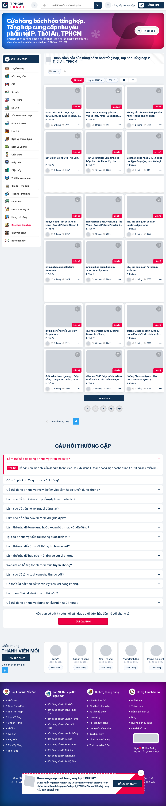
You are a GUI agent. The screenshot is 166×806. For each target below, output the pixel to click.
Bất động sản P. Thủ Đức (60, 704)
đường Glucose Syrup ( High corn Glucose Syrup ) (142, 377)
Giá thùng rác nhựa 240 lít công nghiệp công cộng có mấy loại (144, 159)
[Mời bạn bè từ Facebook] (5, 670)
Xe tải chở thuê (97, 711)
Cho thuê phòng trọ (99, 706)
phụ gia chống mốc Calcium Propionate (61, 332)
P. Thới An (11, 728)
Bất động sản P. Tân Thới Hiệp (60, 726)
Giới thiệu (136, 700)
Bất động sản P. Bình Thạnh (62, 744)
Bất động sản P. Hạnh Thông (62, 733)
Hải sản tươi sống (98, 722)
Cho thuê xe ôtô (97, 700)
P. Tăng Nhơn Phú (15, 706)
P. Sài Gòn (11, 733)
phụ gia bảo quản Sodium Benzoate (60, 268)
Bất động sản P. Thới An (60, 750)
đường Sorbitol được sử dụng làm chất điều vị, (102, 332)
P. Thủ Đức (11, 700)
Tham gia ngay (16, 657)
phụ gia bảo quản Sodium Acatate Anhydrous (100, 268)
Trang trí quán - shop (100, 728)
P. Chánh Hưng (14, 722)
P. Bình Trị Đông (14, 745)
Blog (133, 717)
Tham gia (149, 30)
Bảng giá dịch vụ (140, 711)
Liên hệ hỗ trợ (138, 728)
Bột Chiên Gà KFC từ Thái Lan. (62, 157)
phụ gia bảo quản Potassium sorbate (142, 268)
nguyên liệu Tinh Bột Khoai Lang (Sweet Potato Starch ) (62, 223)
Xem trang (55, 667)
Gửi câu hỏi (83, 621)
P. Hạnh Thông (13, 717)
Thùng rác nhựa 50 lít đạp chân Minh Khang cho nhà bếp (144, 114)
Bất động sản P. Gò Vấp (59, 738)
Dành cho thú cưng (99, 739)
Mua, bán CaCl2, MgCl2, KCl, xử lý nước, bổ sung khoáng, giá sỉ (63, 114)
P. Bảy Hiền (12, 739)
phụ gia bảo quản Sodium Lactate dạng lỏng (141, 223)
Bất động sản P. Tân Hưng (61, 755)
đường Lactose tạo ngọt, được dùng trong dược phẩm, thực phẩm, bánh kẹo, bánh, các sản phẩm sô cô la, (63, 377)
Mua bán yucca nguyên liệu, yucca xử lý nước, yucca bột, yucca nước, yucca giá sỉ (102, 114)
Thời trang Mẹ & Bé (99, 745)
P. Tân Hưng (12, 750)
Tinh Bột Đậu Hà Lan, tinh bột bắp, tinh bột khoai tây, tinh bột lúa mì (104, 159)
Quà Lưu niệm (96, 733)
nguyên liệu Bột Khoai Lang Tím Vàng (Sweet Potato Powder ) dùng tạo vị (104, 223)
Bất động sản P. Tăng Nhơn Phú (62, 711)
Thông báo (137, 706)
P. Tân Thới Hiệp (14, 711)
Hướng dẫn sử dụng (141, 722)
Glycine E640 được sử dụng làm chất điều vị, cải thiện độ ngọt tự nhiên (104, 377)
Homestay (94, 717)
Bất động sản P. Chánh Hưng (62, 718)
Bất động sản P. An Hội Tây (61, 761)
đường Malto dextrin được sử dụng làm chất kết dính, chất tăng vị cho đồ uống (143, 332)
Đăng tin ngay (127, 783)
